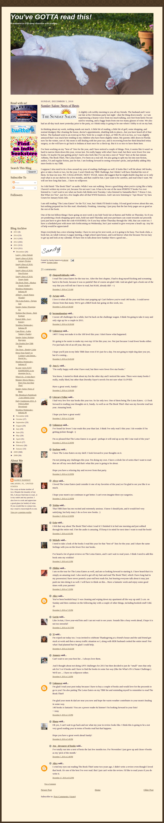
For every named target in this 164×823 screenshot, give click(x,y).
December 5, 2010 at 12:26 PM (63, 443)
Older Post (148, 790)
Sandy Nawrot (22, 480)
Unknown (57, 330)
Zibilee (56, 568)
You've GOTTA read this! (51, 17)
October (19, 419)
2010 (16, 248)
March (19, 442)
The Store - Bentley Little (26, 349)
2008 (16, 455)
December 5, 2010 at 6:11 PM (63, 561)
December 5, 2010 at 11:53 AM (63, 418)
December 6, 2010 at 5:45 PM (63, 739)
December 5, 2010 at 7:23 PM (63, 589)
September (20, 422)
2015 (16, 232)
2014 (16, 235)
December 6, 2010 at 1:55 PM (63, 715)
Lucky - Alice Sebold (24, 255)
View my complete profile (21, 512)
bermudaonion (60, 313)
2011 (16, 245)
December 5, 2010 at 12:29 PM (63, 474)
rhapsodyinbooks (61, 275)
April (18, 439)
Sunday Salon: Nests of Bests (60, 106)
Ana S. (56, 365)
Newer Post (46, 790)
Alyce (55, 480)
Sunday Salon (52, 262)
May (18, 435)
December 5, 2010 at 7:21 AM (63, 289)
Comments (18, 188)
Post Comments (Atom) (65, 796)
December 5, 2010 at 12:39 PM (63, 499)
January (19, 449)
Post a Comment (50, 784)
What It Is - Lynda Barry (25, 377)
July (18, 429)
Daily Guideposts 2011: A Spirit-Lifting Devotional (26, 403)
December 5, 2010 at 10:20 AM (63, 324)
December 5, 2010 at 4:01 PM (63, 534)
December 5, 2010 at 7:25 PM (63, 610)
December (20, 252)
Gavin (56, 616)
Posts (16, 183)
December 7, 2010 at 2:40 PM (63, 757)
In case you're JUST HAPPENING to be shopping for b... (25, 370)
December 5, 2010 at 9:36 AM (63, 307)
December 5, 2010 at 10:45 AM (63, 359)
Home (98, 790)
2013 (16, 238)
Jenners (56, 655)
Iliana (55, 721)
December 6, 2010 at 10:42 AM (63, 649)
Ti (54, 634)
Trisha (56, 505)
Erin (55, 522)
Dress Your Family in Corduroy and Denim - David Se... (26, 355)
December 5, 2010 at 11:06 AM (63, 390)
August (19, 426)
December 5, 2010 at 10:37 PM (63, 628)
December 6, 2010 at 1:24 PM (63, 677)
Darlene (56, 449)
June (18, 432)
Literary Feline (60, 397)
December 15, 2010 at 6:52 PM (63, 778)
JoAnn (56, 296)
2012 (16, 242)
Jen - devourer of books (64, 745)
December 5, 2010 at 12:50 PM (63, 516)
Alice (55, 596)
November (20, 416)
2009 (16, 452)
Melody (56, 540)
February (20, 445)
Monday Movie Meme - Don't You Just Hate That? (25, 382)
